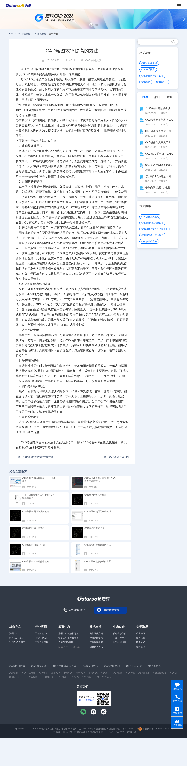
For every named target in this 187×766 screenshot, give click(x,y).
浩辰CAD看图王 (17, 642)
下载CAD (68, 673)
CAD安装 (130, 673)
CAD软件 (120, 732)
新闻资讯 (140, 646)
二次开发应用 (41, 642)
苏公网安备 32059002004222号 (155, 728)
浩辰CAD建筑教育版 (68, 633)
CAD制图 (13, 673)
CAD (11, 33)
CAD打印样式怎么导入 (152, 235)
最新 (169, 97)
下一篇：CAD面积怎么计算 (114, 457)
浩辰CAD (13, 633)
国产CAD (80, 673)
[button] (91, 25)
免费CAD (55, 673)
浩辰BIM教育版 (65, 642)
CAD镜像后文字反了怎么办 (154, 229)
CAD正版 (43, 673)
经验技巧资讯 (96, 646)
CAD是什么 (144, 673)
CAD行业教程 (23, 33)
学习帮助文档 (96, 638)
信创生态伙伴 (119, 633)
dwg (97, 676)
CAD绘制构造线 (149, 63)
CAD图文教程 (39, 33)
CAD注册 (62, 676)
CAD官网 (74, 676)
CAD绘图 (86, 676)
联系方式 (140, 642)
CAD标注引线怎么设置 (152, 223)
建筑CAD (93, 673)
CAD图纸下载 (47, 676)
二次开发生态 (119, 638)
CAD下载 (131, 732)
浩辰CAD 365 (16, 638)
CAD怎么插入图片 (150, 216)
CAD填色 (145, 82)
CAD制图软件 (159, 673)
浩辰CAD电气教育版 (68, 638)
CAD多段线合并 (149, 241)
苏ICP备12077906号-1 (84, 728)
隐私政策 (67, 732)
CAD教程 (117, 673)
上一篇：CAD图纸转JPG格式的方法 (33, 457)
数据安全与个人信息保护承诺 (88, 732)
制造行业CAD (41, 638)
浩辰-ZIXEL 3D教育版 (69, 646)
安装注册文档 (96, 633)
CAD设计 (105, 673)
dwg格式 (106, 676)
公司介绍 (140, 633)
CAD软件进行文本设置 (152, 76)
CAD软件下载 (28, 673)
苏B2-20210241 (130, 728)
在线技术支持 (111, 610)
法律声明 (57, 732)
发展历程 (140, 638)
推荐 (145, 97)
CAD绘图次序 (93, 60)
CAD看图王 (161, 82)
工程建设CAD (41, 633)
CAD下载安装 (30, 676)
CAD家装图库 (148, 69)
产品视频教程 (96, 642)
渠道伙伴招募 (119, 642)
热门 (157, 97)
